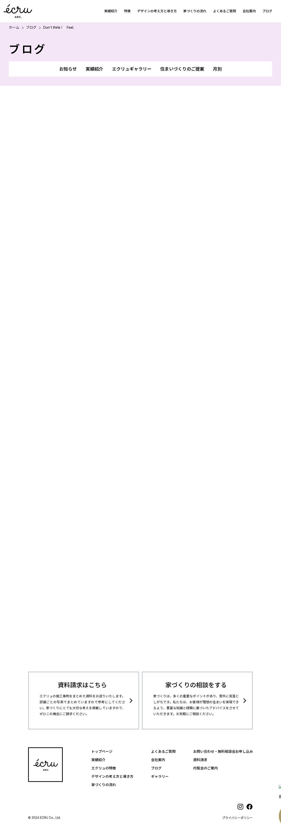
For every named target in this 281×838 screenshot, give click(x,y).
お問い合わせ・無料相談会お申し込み (223, 751)
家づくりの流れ (194, 11)
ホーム (14, 27)
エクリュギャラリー (131, 69)
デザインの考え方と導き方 (157, 11)
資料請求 (200, 760)
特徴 (127, 11)
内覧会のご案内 (205, 768)
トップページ (101, 751)
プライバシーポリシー (237, 818)
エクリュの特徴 (103, 768)
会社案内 (249, 11)
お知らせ (68, 69)
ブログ (267, 11)
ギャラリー (160, 776)
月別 (217, 69)
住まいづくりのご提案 (182, 69)
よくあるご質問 (224, 11)
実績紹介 (110, 11)
